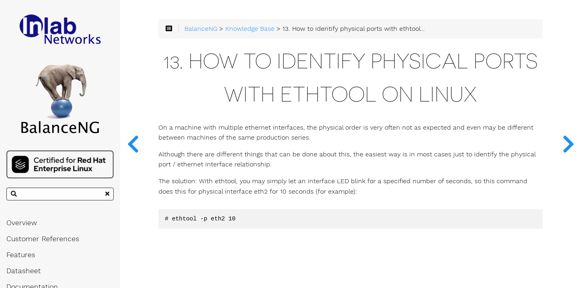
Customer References (42, 239)
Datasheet (23, 271)
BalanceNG (200, 28)
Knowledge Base (249, 28)
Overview (21, 223)
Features (20, 255)
